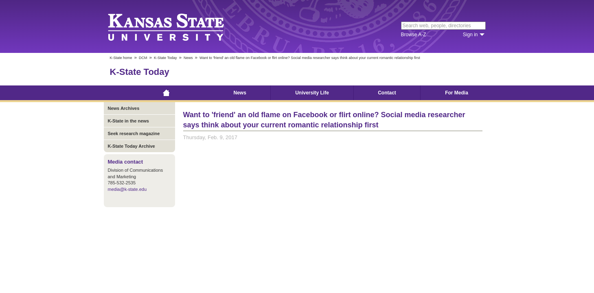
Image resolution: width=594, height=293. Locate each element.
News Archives (124, 108)
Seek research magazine (134, 133)
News (188, 58)
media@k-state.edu (127, 189)
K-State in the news (128, 120)
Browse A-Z (413, 34)
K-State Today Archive (131, 146)
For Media (456, 93)
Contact (387, 93)
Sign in (470, 34)
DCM (143, 58)
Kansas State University (176, 26)
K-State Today (165, 58)
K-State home (121, 58)
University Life (312, 93)
